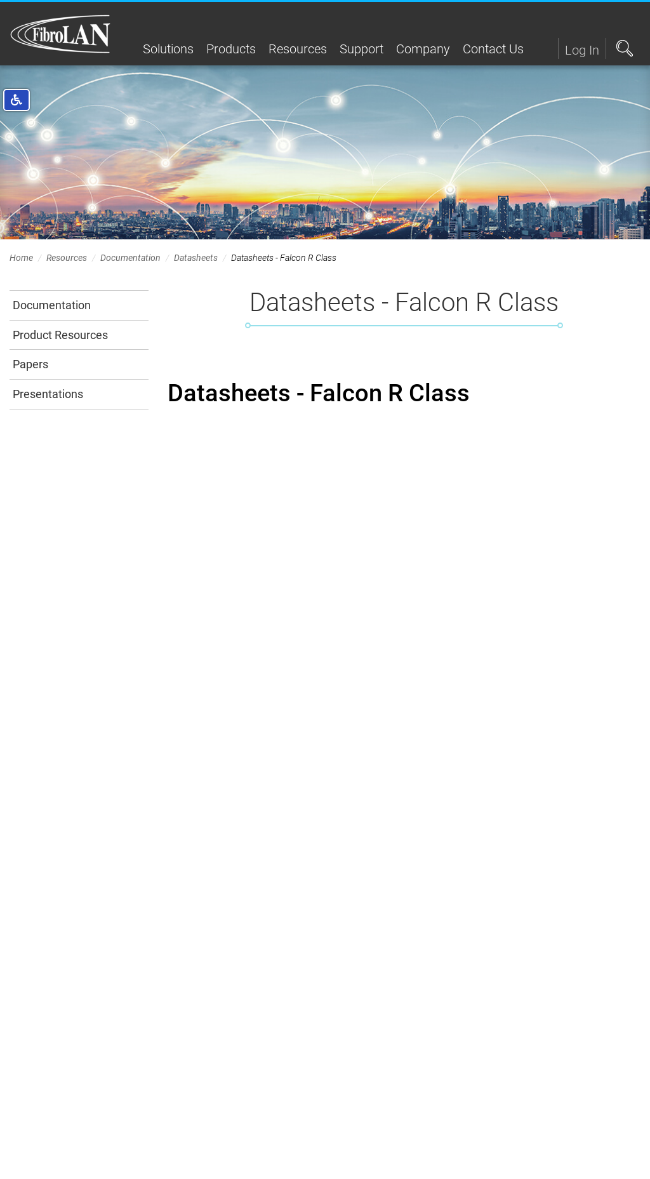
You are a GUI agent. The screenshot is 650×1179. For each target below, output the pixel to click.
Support (361, 49)
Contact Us (493, 49)
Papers (30, 364)
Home (21, 258)
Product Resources (60, 335)
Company (423, 49)
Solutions (168, 49)
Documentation (130, 258)
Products (231, 49)
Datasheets (196, 258)
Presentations (48, 394)
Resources (298, 49)
